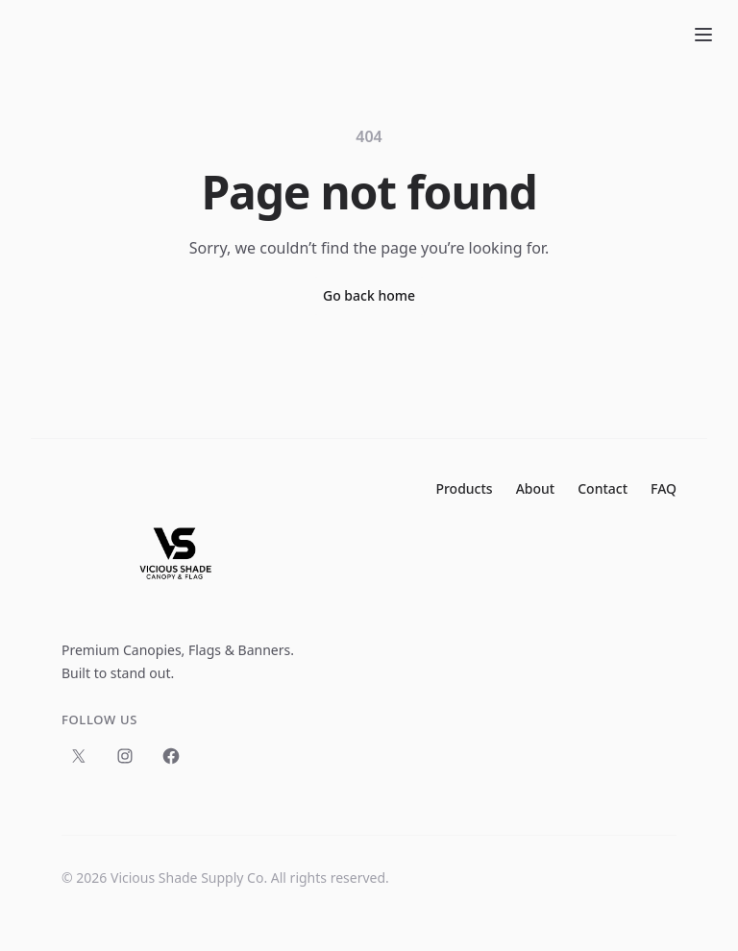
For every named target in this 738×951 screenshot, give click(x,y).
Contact (602, 488)
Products (463, 488)
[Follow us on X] (79, 756)
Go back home (369, 295)
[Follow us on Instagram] (125, 756)
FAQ (663, 488)
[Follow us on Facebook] (171, 756)
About (535, 488)
